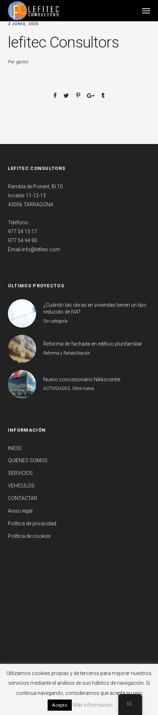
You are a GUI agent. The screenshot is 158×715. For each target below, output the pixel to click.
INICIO (15, 448)
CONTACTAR (22, 498)
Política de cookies (29, 536)
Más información (93, 705)
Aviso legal (20, 511)
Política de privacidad (32, 523)
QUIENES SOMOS (28, 460)
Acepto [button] (59, 705)
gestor (22, 61)
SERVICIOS (20, 473)
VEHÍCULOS (21, 486)
